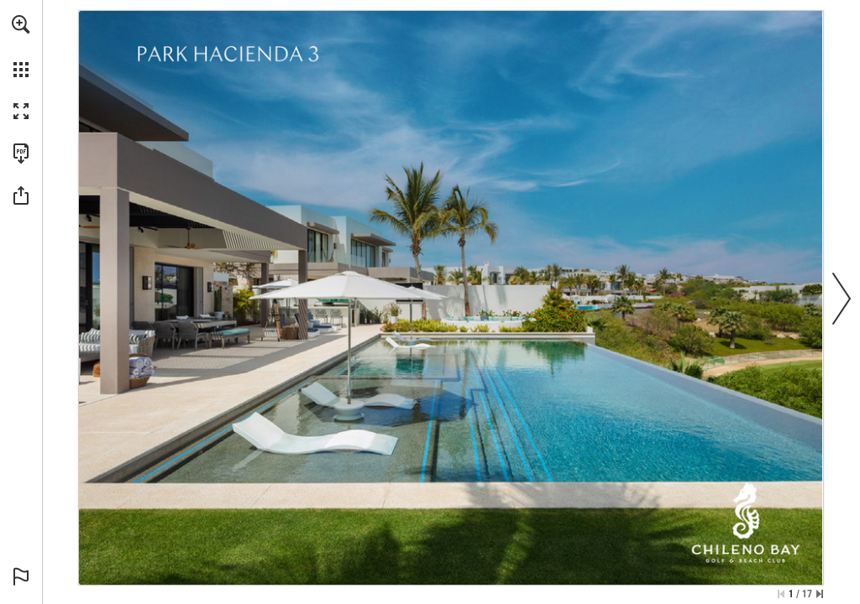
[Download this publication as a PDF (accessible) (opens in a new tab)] (21, 153)
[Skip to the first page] (781, 594)
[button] (21, 24)
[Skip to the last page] (819, 594)
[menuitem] (21, 46)
